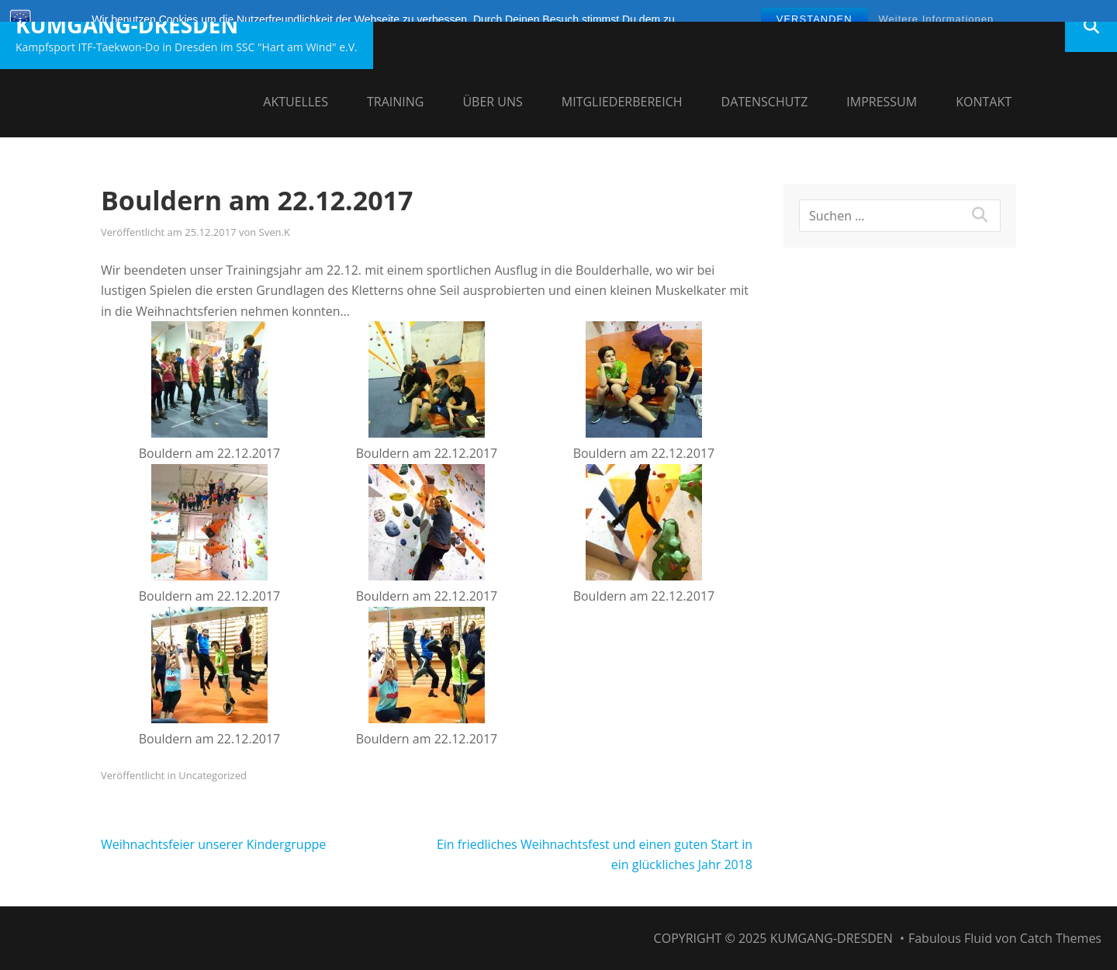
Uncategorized (212, 775)
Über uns (492, 101)
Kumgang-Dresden (127, 25)
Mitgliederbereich (622, 101)
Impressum (881, 101)
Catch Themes (1060, 938)
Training (395, 101)
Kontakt (984, 101)
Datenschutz (764, 101)
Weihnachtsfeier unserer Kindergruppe (213, 844)
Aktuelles (295, 101)
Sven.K (274, 232)
